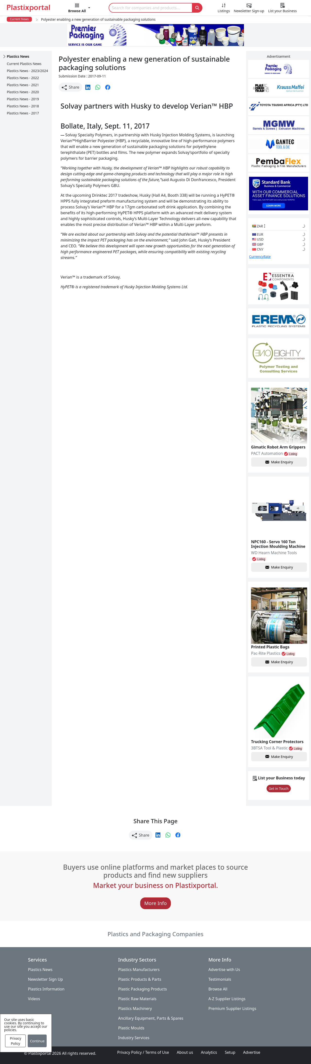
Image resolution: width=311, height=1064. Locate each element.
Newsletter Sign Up (45, 979)
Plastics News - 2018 (23, 106)
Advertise (251, 1052)
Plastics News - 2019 (23, 99)
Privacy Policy (15, 1041)
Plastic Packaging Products (142, 989)
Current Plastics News (24, 63)
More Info (155, 903)
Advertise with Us (224, 969)
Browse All (217, 989)
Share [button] (70, 87)
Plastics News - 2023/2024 (27, 70)
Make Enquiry (279, 462)
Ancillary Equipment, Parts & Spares (150, 1018)
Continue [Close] (37, 1041)
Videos (34, 998)
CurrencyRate (260, 256)
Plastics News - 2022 (23, 77)
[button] (79, 9)
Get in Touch (279, 788)
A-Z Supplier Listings (227, 998)
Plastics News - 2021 (23, 85)
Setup (230, 1052)
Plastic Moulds (131, 1028)
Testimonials (219, 979)
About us (185, 1052)
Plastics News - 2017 (23, 113)
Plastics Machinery (135, 1008)
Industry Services (133, 1037)
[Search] (151, 8)
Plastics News (40, 969)
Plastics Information (46, 989)
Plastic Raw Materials (137, 998)
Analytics (209, 1052)
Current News (19, 19)
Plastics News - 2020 (23, 92)
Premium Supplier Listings (232, 1008)
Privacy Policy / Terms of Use (143, 1052)
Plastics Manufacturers (139, 969)
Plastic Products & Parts (139, 979)
